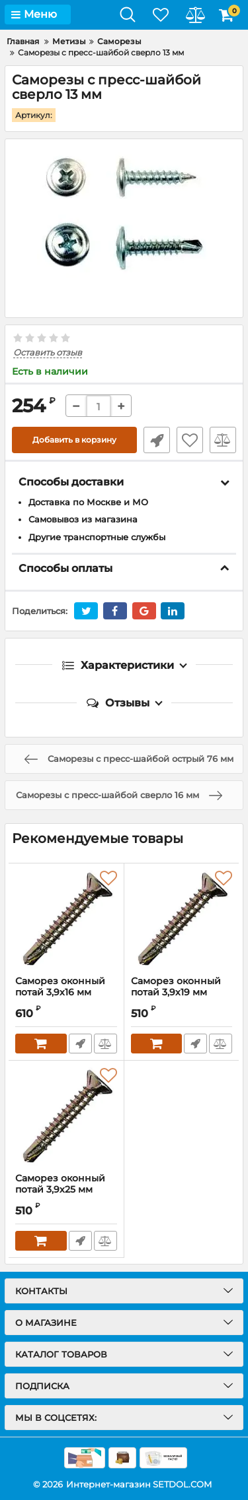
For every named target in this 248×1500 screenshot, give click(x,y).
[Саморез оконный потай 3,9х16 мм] (66, 919)
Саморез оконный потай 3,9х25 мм (60, 1184)
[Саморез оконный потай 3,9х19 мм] (182, 919)
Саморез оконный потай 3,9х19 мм (176, 987)
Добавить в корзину (74, 440)
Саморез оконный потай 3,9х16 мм (66, 993)
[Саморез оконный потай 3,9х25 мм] (66, 1116)
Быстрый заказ (157, 440)
